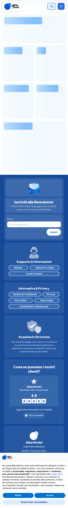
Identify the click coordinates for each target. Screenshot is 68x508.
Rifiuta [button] (18, 495)
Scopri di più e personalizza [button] (34, 502)
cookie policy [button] (56, 474)
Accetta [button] (50, 495)
